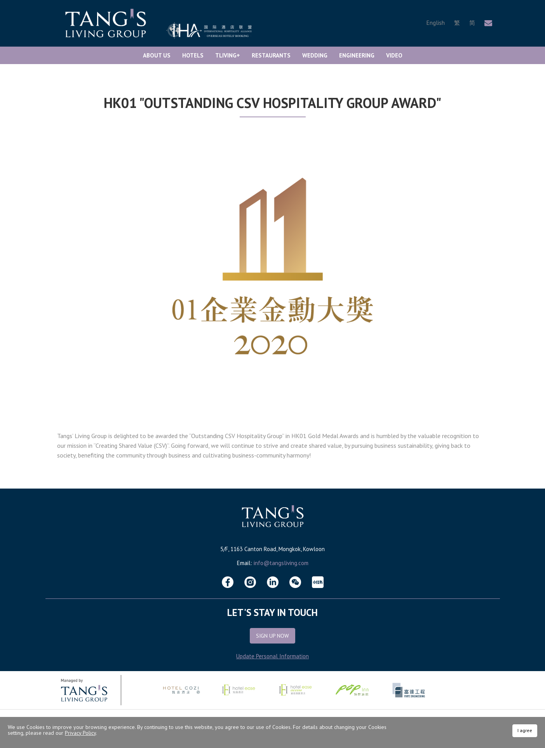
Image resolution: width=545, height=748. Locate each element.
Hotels (193, 55)
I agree (524, 730)
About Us (157, 55)
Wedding (314, 55)
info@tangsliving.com (281, 563)
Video (394, 55)
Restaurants (271, 55)
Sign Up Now (272, 635)
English (436, 22)
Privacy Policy (80, 732)
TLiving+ (227, 55)
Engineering (356, 55)
